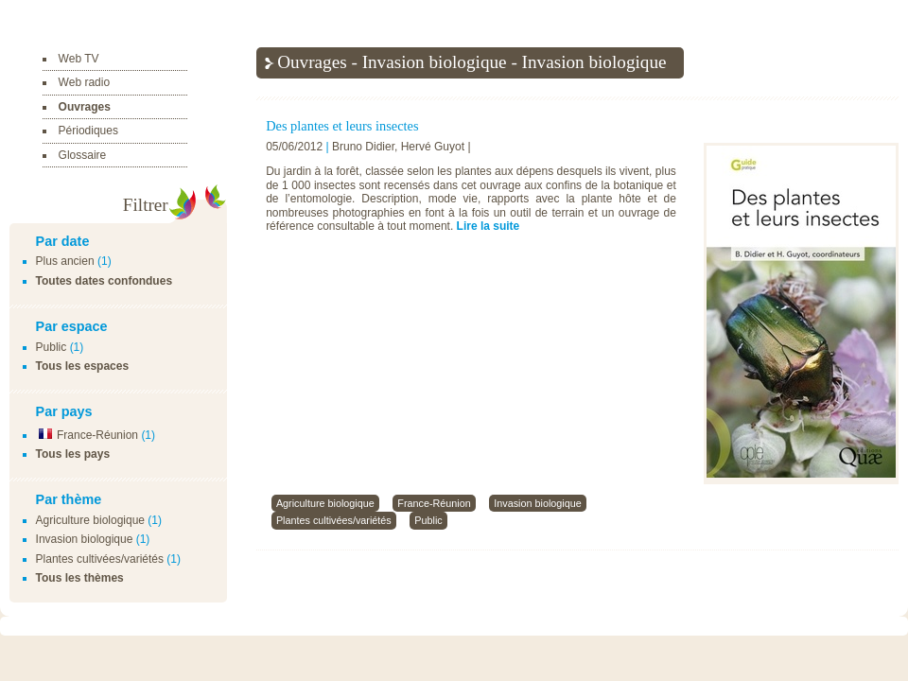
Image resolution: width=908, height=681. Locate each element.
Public (51, 347)
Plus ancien (65, 261)
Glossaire (83, 155)
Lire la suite (488, 226)
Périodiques (88, 130)
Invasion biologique (84, 539)
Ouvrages (85, 107)
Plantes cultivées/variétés (100, 559)
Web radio (84, 82)
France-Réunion (87, 435)
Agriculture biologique (90, 520)
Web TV (79, 58)
